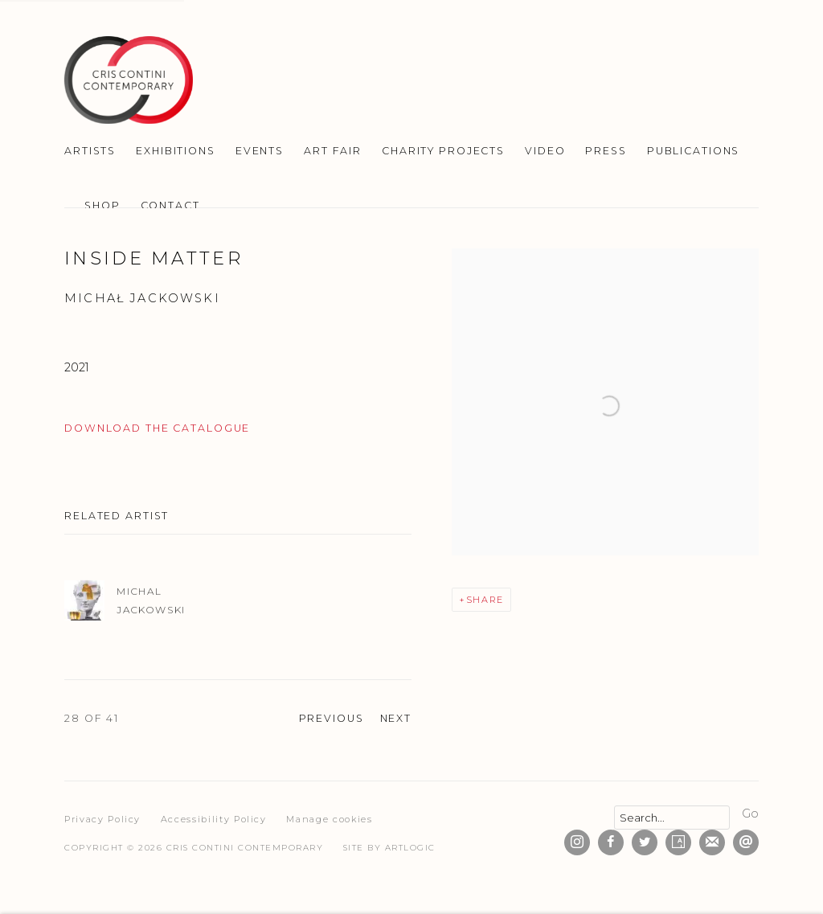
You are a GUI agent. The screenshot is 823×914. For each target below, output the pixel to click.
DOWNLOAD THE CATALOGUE (157, 428)
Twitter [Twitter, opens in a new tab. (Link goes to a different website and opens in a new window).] (644, 842)
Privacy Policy (102, 819)
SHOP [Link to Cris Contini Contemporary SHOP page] (102, 205)
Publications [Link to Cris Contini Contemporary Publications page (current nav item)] (693, 151)
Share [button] (485, 599)
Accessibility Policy (214, 819)
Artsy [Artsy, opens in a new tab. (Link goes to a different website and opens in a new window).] (678, 842)
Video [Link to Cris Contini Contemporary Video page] (545, 151)
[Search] (672, 817)
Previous (331, 718)
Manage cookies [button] (329, 819)
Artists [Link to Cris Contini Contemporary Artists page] (90, 151)
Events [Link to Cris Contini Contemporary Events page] (259, 151)
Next (396, 718)
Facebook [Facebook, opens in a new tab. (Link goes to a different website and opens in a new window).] (611, 842)
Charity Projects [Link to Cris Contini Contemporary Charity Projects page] (443, 151)
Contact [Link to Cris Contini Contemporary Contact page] (170, 205)
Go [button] (750, 813)
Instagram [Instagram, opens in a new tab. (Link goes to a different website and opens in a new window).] (577, 842)
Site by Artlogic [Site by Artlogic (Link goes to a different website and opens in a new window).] (389, 847)
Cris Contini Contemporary (128, 80)
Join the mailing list (712, 842)
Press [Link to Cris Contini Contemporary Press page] (605, 151)
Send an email (746, 842)
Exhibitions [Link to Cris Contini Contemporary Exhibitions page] (175, 151)
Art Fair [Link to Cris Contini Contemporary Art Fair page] (333, 151)
